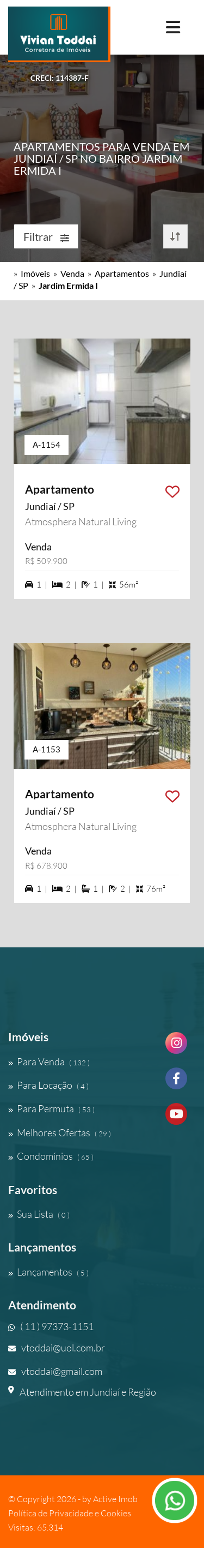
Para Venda (49, 1061)
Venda (72, 273)
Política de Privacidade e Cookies (69, 1513)
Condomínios (51, 1156)
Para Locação (48, 1085)
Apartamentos (122, 273)
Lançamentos (48, 1272)
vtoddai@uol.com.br (56, 1348)
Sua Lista (39, 1214)
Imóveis (35, 273)
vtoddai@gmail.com (55, 1371)
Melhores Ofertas (59, 1132)
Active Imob (115, 1498)
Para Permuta (51, 1108)
